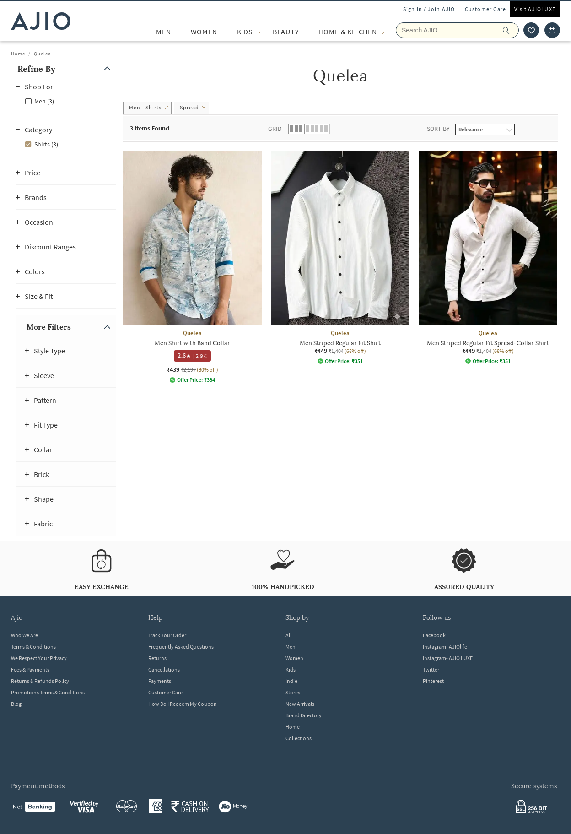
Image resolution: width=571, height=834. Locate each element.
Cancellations (164, 669)
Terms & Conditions (33, 646)
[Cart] (552, 30)
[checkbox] (65, 101)
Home (18, 53)
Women (294, 658)
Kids (291, 669)
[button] (65, 69)
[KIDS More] (258, 32)
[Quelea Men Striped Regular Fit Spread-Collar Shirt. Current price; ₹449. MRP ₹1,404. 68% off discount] (488, 257)
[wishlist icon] (531, 30)
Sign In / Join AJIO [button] (429, 8)
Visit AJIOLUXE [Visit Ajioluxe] (534, 8)
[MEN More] (176, 32)
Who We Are (24, 635)
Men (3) (44, 101)
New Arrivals (300, 703)
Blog (16, 703)
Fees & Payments (30, 669)
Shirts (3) (46, 144)
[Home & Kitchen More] (382, 32)
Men (291, 646)
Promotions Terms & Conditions (48, 692)
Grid (275, 129)
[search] (511, 30)
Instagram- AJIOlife (445, 646)
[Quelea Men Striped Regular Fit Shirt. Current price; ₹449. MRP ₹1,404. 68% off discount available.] (340, 257)
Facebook (434, 635)
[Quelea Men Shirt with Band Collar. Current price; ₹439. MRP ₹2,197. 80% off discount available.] (192, 267)
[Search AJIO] (457, 30)
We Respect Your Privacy (39, 658)
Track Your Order (167, 635)
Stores (293, 692)
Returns (157, 658)
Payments (159, 680)
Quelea (42, 53)
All (288, 635)
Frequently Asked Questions (181, 646)
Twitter (431, 669)
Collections (299, 738)
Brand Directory (304, 715)
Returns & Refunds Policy (40, 680)
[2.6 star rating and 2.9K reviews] (192, 356)
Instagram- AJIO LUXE (448, 658)
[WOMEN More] (222, 32)
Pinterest (433, 680)
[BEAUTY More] (304, 32)
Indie (291, 680)
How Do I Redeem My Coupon (182, 703)
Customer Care (485, 8)
